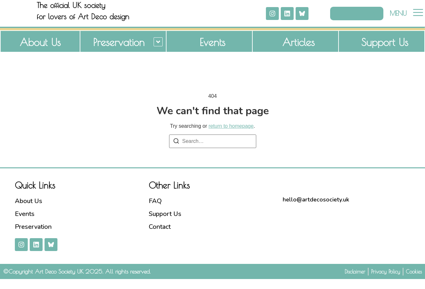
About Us (40, 52)
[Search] (176, 152)
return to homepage (231, 136)
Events (212, 52)
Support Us (384, 52)
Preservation (119, 52)
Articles (298, 52)
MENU (398, 18)
